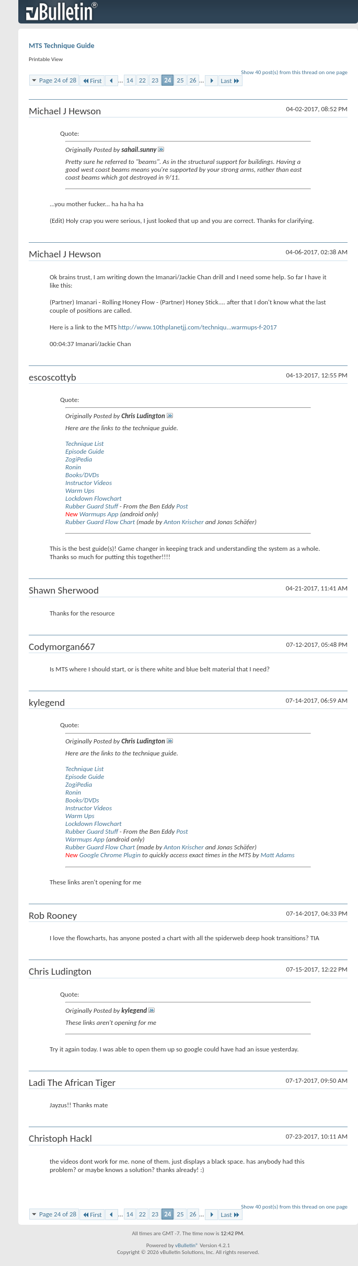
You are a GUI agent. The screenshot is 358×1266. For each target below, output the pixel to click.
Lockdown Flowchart (93, 498)
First (92, 81)
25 (180, 80)
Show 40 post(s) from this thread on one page (294, 72)
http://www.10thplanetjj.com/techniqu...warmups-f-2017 (197, 327)
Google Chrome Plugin (110, 855)
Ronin (73, 467)
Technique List (84, 443)
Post (182, 506)
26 (193, 80)
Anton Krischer (183, 522)
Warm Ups (79, 490)
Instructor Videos (88, 483)
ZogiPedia (78, 459)
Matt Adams (277, 855)
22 (142, 80)
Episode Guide (84, 451)
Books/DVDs (82, 475)
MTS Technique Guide (62, 45)
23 (155, 80)
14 (129, 80)
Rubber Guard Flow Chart (100, 522)
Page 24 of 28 (57, 80)
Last (230, 81)
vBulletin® (187, 1245)
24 (167, 80)
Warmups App (99, 514)
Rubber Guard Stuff (91, 506)
